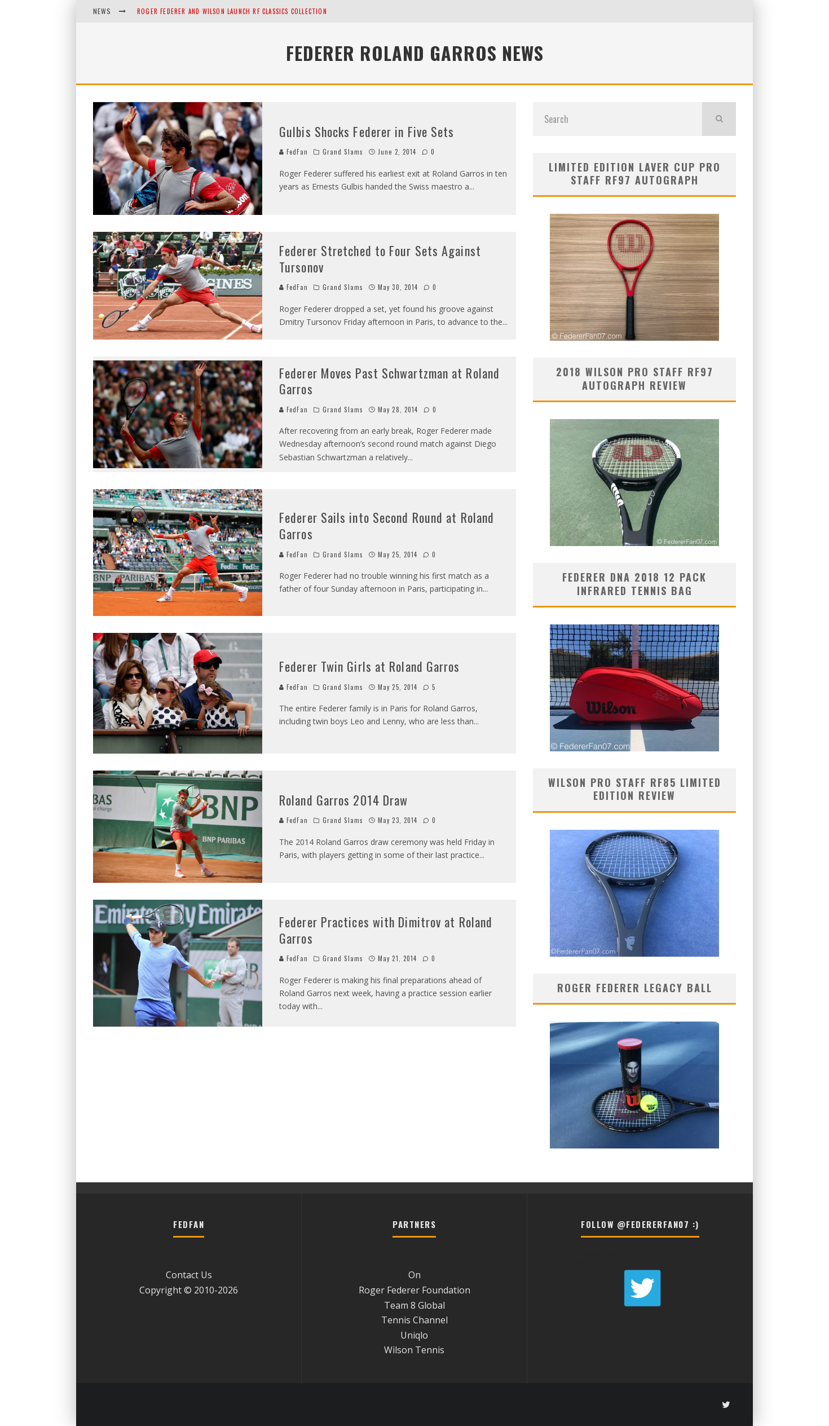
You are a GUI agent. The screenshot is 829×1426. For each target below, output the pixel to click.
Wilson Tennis (414, 1350)
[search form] (617, 119)
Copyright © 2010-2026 (188, 1290)
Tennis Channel (414, 1320)
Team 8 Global (414, 1305)
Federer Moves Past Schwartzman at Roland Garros (389, 381)
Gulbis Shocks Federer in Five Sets (366, 131)
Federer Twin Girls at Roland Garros (369, 666)
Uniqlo (414, 1335)
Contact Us (189, 1275)
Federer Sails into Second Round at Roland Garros (386, 525)
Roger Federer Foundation (414, 1290)
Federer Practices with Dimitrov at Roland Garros (385, 930)
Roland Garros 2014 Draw (343, 800)
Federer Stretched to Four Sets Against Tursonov (380, 258)
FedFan (293, 151)
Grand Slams (343, 152)
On (414, 1275)
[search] (719, 119)
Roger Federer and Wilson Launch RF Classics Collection (232, 11)
